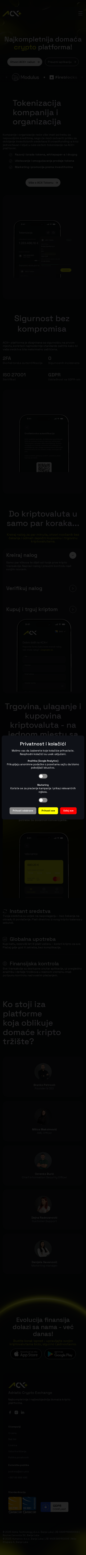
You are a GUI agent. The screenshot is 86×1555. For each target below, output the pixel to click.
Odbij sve (68, 810)
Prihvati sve (48, 810)
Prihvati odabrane (23, 810)
